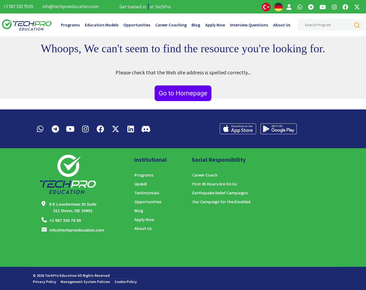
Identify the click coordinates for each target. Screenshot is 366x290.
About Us (281, 24)
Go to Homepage (183, 93)
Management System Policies (85, 281)
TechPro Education (61, 275)
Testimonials (146, 192)
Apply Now (215, 24)
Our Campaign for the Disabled (221, 201)
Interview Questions (249, 24)
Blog (195, 24)
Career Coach (205, 175)
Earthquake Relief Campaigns (220, 192)
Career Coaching (171, 24)
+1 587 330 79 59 (18, 6)
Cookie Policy (125, 281)
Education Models (101, 24)
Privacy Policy (44, 281)
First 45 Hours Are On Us (214, 184)
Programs (70, 24)
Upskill (140, 184)
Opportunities (136, 24)
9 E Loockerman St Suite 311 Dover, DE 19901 (73, 207)
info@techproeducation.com (70, 6)
